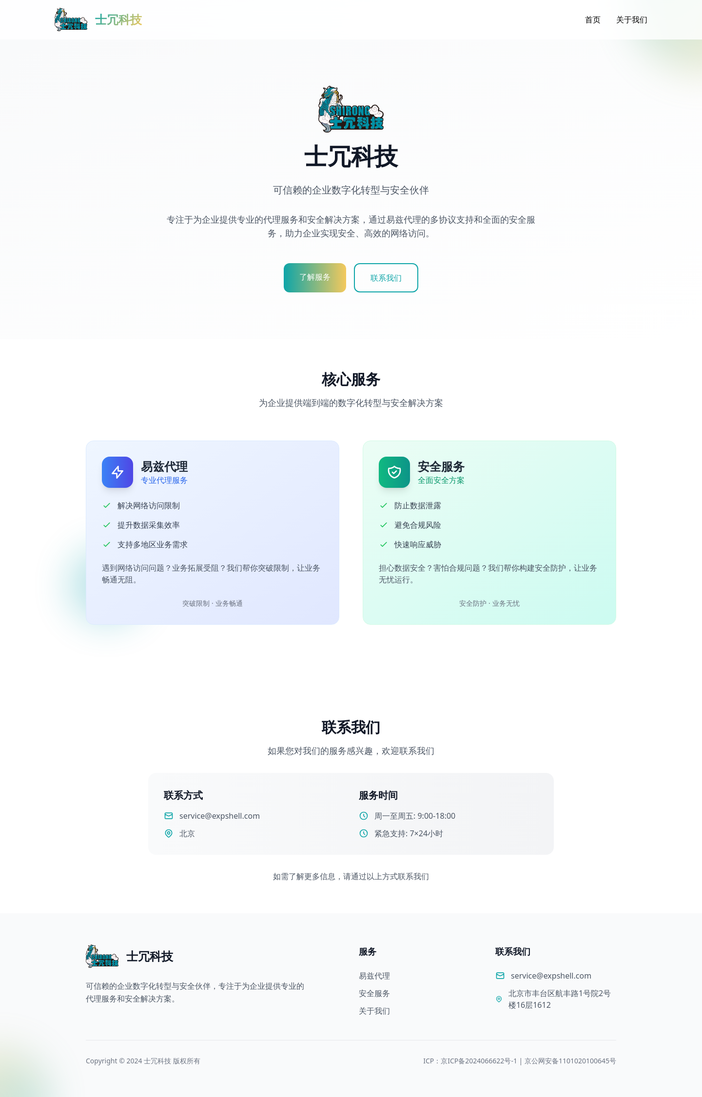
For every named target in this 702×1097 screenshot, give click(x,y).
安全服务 (374, 993)
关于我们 (631, 19)
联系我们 (386, 277)
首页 (593, 19)
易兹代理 (374, 975)
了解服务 (315, 276)
